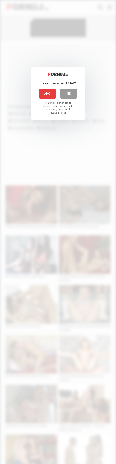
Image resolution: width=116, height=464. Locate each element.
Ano (47, 93)
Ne (69, 93)
